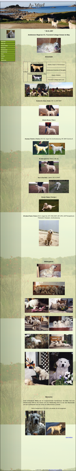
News (8, 54)
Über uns (3, 43)
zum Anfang (69, 437)
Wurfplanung (4, 52)
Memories (8, 47)
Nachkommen (8, 49)
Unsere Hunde (8, 45)
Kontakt (3, 56)
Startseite (3, 41)
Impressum (3, 60)
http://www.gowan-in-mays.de (55, 469)
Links (2, 58)
